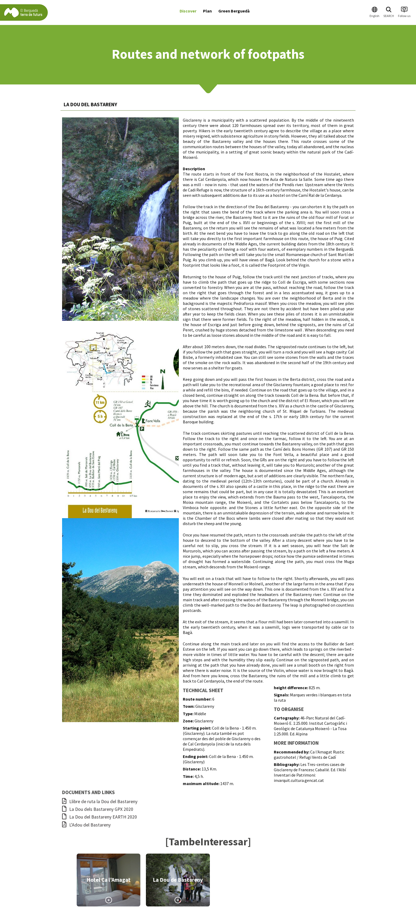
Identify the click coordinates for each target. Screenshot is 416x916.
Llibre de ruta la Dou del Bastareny (99, 801)
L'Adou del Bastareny (86, 825)
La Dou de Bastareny (178, 879)
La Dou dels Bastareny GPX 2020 (97, 809)
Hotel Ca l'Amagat (108, 879)
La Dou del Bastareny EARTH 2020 (99, 817)
